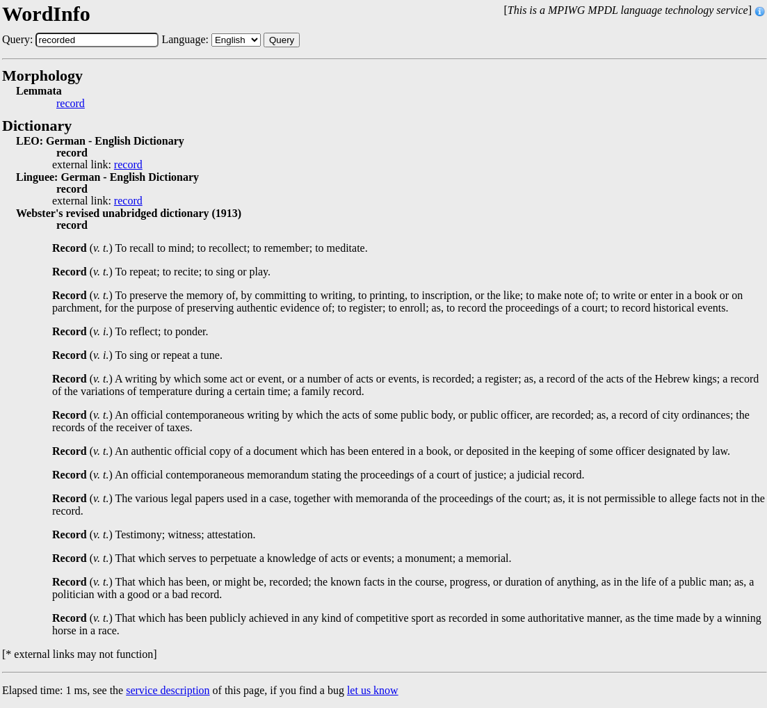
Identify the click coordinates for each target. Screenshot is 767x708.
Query (281, 40)
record (70, 103)
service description (167, 690)
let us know (372, 690)
